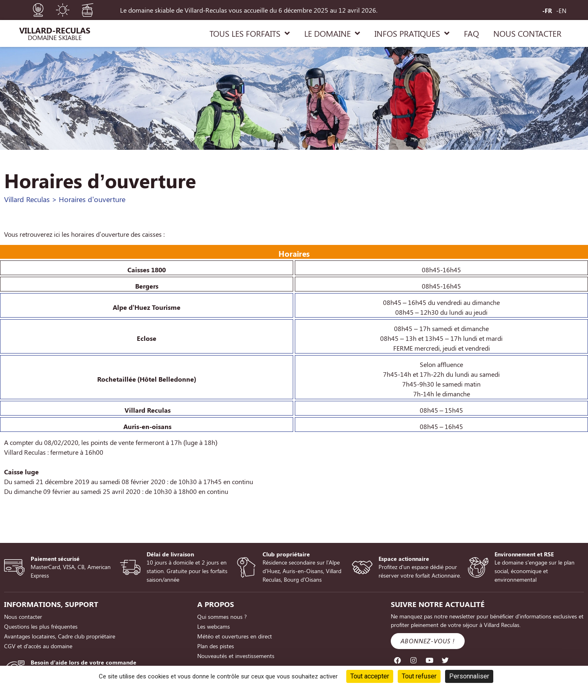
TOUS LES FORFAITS (249, 33)
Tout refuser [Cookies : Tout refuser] (419, 676)
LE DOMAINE (332, 33)
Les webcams (213, 626)
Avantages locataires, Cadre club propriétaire (59, 636)
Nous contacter (23, 616)
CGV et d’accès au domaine (38, 646)
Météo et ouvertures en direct (234, 636)
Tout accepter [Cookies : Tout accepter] (369, 676)
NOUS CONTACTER (527, 33)
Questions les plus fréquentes (41, 626)
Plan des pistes (215, 646)
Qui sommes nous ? (222, 616)
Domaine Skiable (55, 37)
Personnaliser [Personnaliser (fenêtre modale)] (469, 676)
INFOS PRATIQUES (412, 33)
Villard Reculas (27, 199)
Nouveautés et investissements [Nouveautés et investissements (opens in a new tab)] (235, 656)
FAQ (471, 33)
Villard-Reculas (54, 30)
